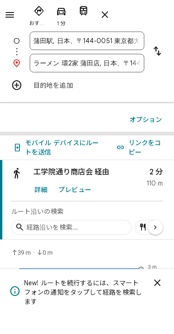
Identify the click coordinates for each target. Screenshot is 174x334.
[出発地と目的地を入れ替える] (157, 52)
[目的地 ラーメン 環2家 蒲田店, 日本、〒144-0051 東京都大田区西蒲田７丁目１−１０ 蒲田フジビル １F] (87, 63)
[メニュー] (9, 15)
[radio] (39, 14)
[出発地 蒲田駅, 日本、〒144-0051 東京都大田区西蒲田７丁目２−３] (87, 40)
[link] (87, 200)
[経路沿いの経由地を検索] (71, 227)
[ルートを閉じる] (105, 15)
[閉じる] (157, 283)
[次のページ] (155, 227)
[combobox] (87, 41)
